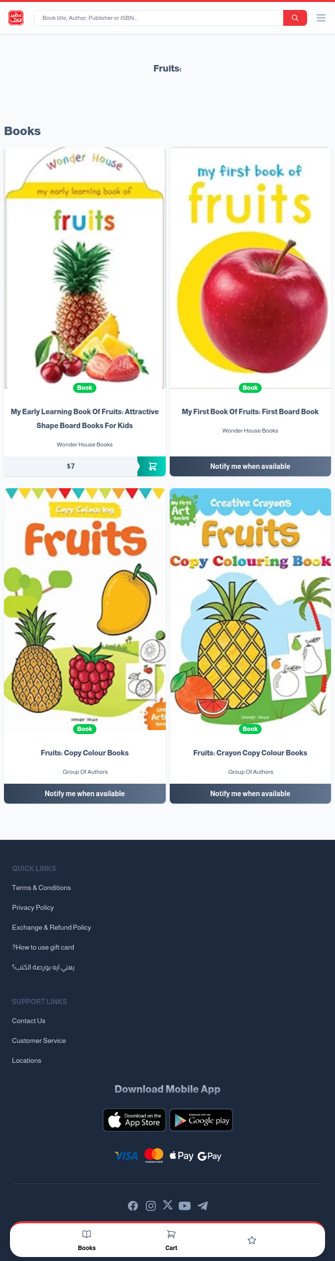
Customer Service (39, 1040)
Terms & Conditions (41, 887)
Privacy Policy (33, 907)
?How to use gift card (43, 947)
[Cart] (171, 1234)
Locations (26, 1060)
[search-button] (295, 18)
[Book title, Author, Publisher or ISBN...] (160, 18)
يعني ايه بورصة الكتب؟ (43, 967)
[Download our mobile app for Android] (201, 1120)
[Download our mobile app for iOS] (134, 1120)
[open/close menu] (321, 18)
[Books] (87, 1234)
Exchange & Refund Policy (51, 927)
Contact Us (28, 1021)
